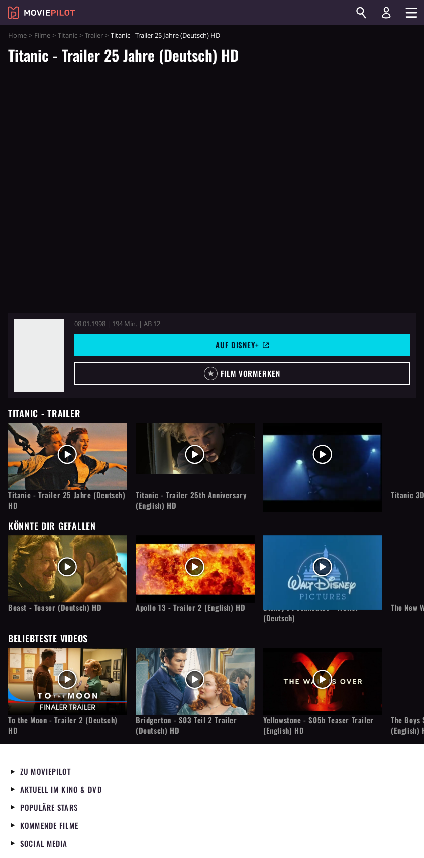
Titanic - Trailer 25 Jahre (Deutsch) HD (67, 500)
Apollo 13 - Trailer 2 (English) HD (190, 607)
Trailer (94, 35)
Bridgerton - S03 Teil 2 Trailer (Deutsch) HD (186, 725)
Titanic (67, 35)
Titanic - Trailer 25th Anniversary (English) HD (191, 500)
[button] (242, 373)
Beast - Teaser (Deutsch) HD (54, 607)
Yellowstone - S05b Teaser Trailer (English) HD (318, 725)
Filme (42, 35)
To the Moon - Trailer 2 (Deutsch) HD (63, 725)
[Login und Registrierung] (386, 12)
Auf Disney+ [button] (242, 344)
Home (17, 35)
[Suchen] (361, 12)
